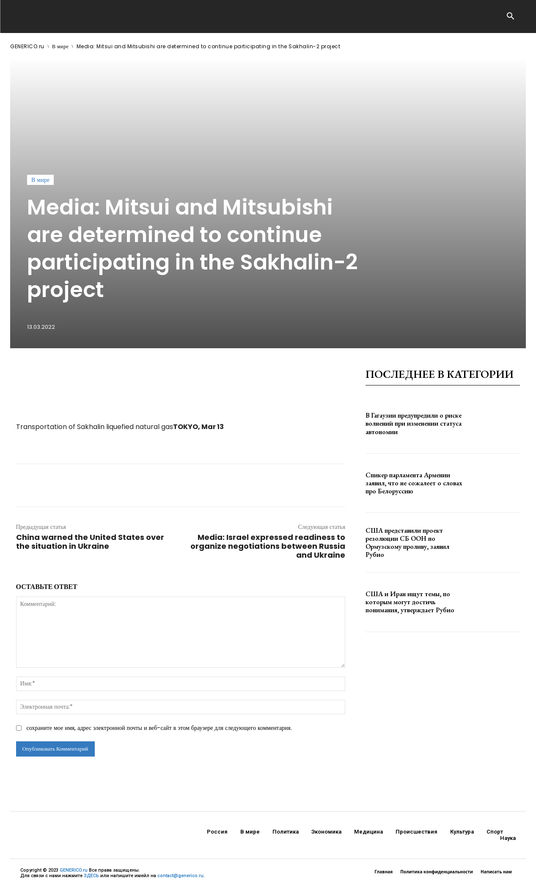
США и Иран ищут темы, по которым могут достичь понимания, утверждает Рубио (410, 601)
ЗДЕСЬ (91, 875)
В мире (60, 46)
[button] (510, 17)
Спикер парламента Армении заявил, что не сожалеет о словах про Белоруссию (414, 483)
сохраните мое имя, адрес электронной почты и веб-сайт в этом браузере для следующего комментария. (159, 728)
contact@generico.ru (180, 875)
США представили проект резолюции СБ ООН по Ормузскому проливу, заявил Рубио (407, 542)
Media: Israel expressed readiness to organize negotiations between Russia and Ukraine (267, 546)
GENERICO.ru (27, 46)
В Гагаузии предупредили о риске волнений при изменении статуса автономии (414, 423)
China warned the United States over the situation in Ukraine (90, 541)
